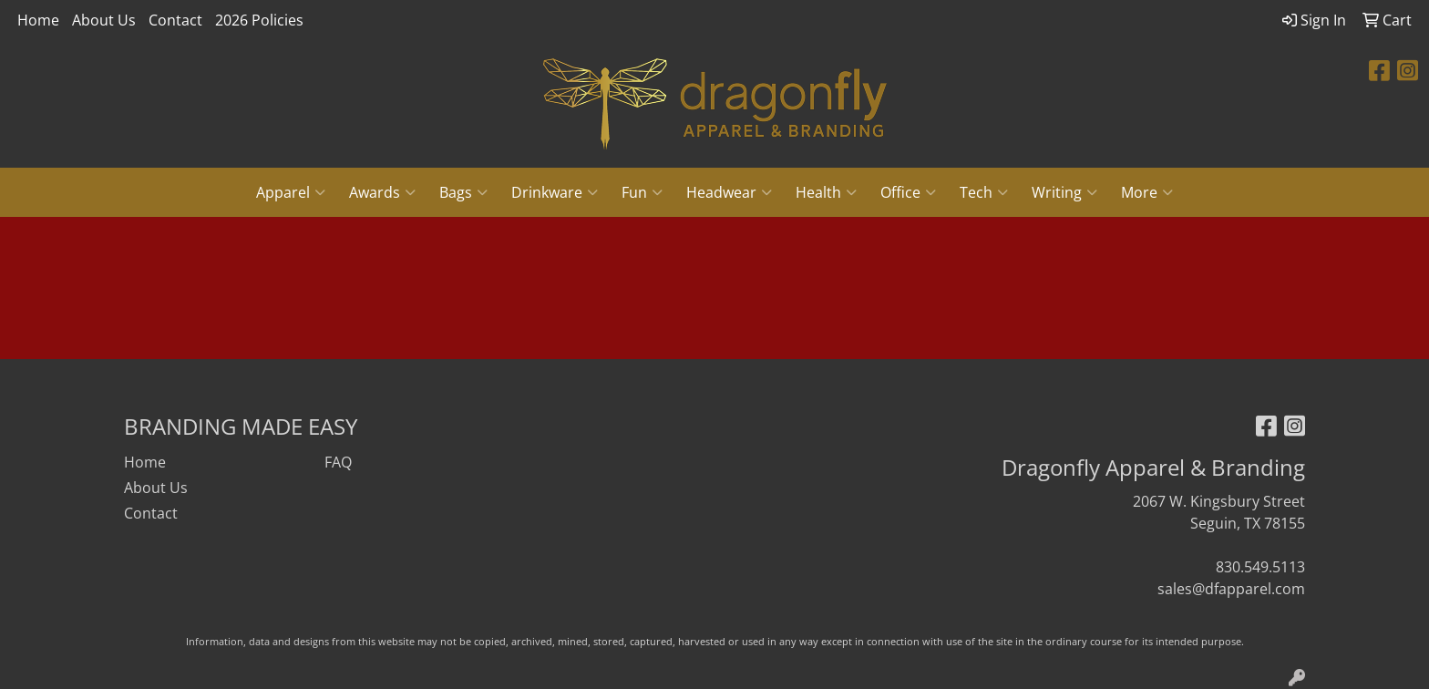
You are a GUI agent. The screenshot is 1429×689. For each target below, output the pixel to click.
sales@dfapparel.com (1231, 589)
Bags (463, 192)
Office (908, 192)
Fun (642, 192)
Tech (984, 192)
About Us (104, 20)
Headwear (729, 192)
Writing (1064, 192)
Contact (175, 20)
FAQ (338, 462)
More (1147, 192)
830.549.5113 (1260, 567)
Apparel (290, 192)
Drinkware (554, 192)
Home (38, 20)
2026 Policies (259, 20)
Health (826, 192)
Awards (382, 192)
